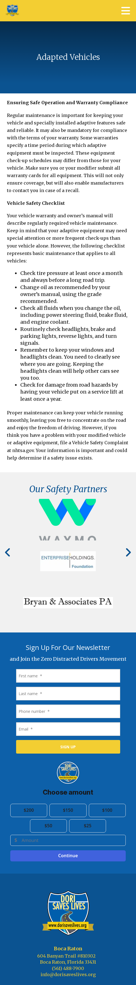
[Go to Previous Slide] (7, 552)
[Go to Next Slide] (128, 552)
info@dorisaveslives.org (68, 974)
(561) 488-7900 (68, 968)
